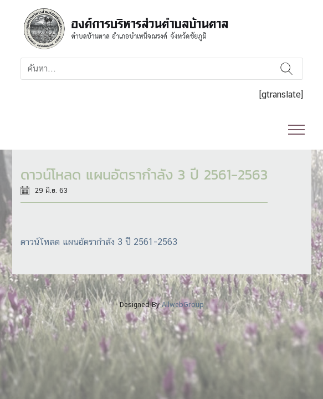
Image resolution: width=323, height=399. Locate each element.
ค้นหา (287, 68)
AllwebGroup (183, 304)
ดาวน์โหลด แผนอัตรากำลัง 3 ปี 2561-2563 (98, 242)
